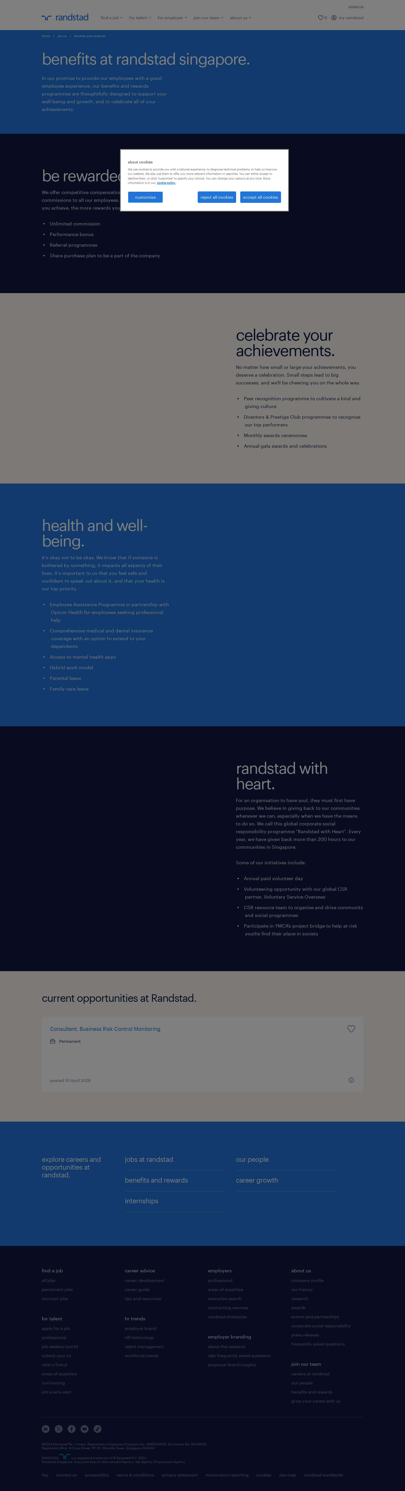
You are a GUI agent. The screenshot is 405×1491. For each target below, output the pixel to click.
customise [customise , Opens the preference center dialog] (145, 197)
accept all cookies (260, 197)
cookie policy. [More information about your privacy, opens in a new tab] (166, 182)
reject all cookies (217, 197)
